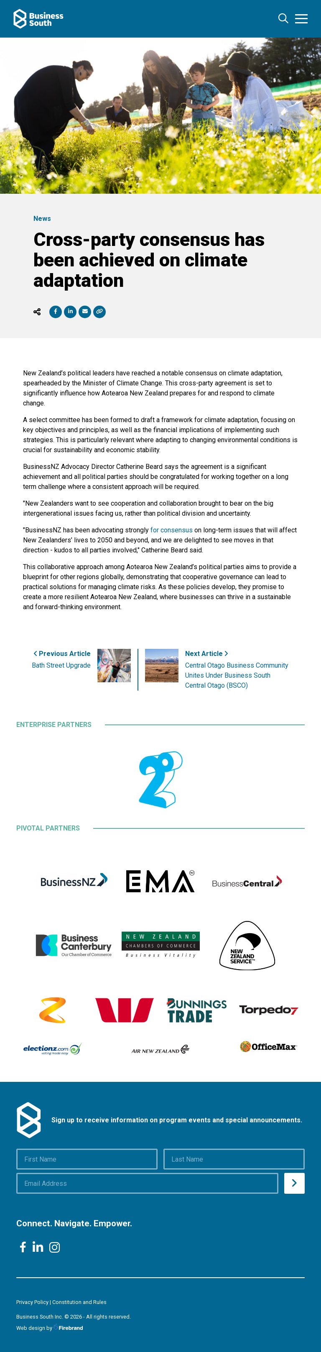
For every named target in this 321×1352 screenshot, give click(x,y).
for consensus (171, 530)
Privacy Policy (32, 1302)
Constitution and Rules (79, 1302)
